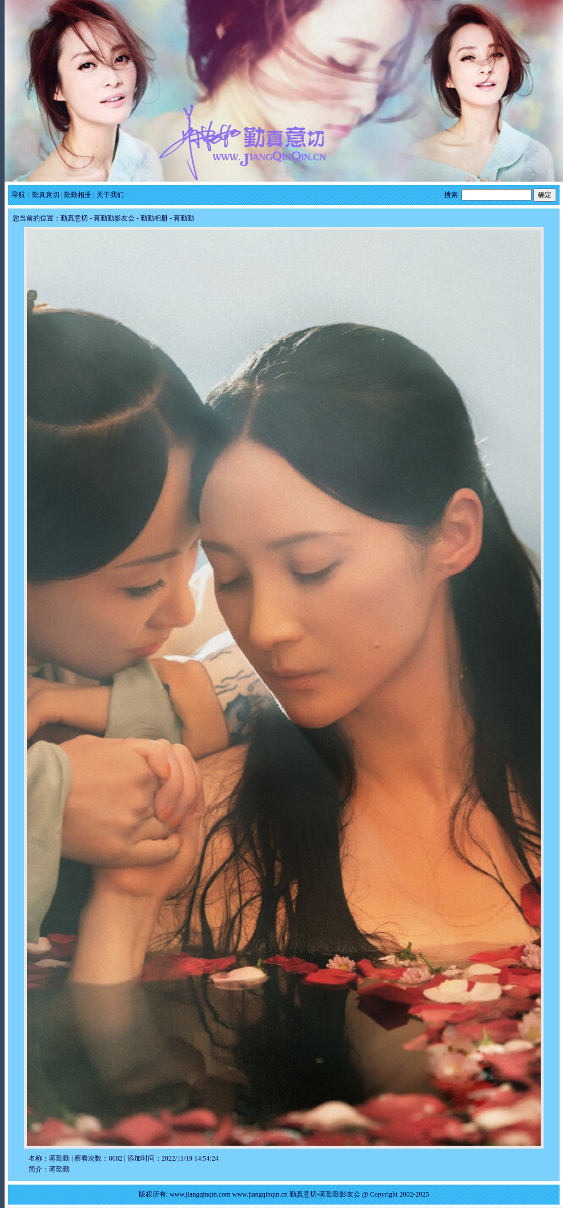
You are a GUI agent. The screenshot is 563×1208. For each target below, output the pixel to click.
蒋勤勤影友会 (114, 218)
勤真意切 (45, 195)
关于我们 (110, 195)
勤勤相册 (77, 195)
